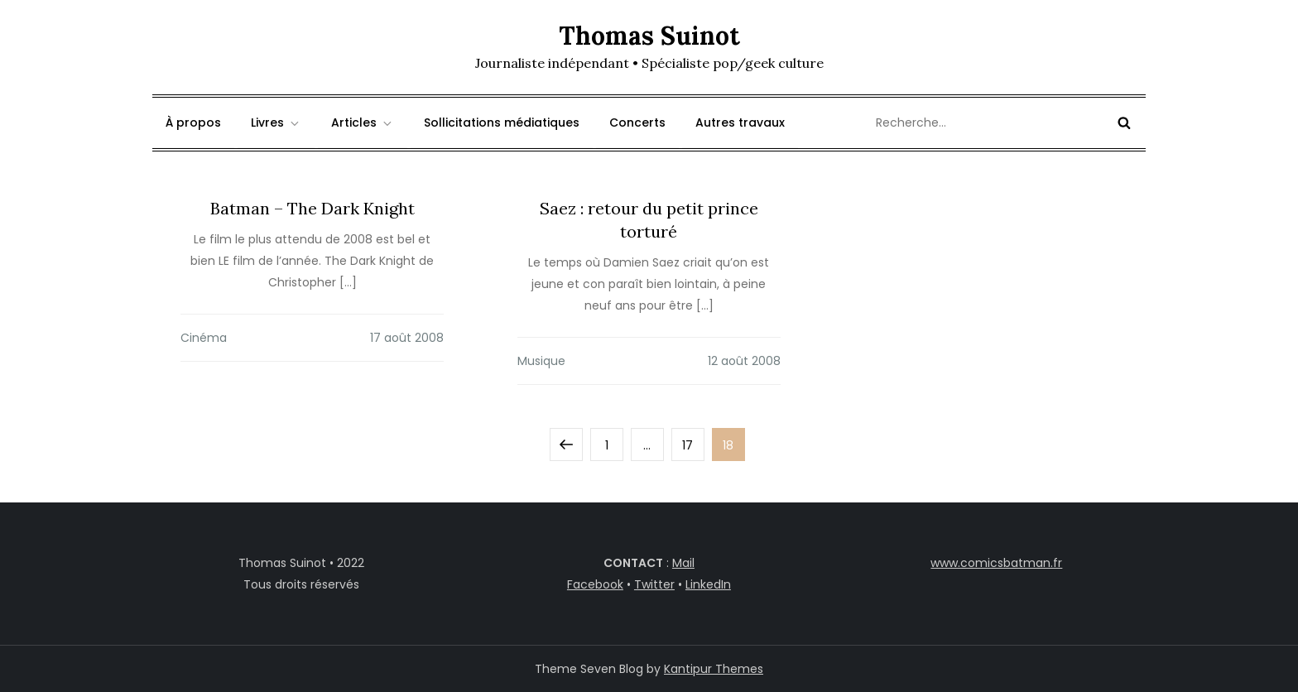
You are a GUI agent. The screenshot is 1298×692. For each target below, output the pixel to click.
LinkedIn (708, 584)
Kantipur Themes (713, 669)
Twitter (654, 584)
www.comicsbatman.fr (996, 563)
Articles (362, 122)
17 (692, 441)
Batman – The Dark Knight (312, 208)
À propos (193, 122)
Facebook (595, 584)
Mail (683, 563)
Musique (541, 360)
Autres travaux (740, 122)
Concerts (637, 122)
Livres (276, 122)
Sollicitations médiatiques (501, 122)
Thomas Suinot (649, 35)
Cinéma (203, 337)
